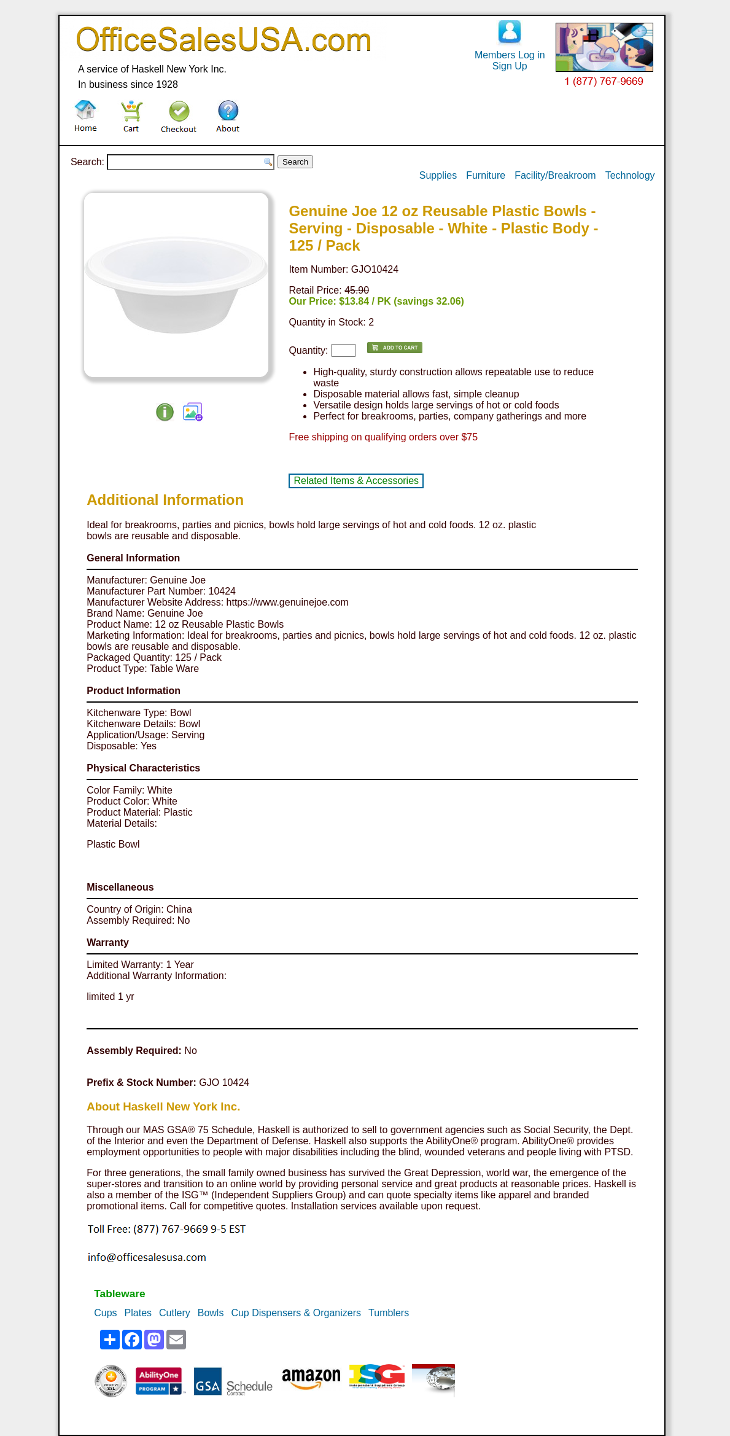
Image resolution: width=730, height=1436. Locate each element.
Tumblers (388, 1313)
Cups (105, 1313)
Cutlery (174, 1313)
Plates (138, 1313)
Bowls (211, 1313)
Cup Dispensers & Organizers (296, 1313)
